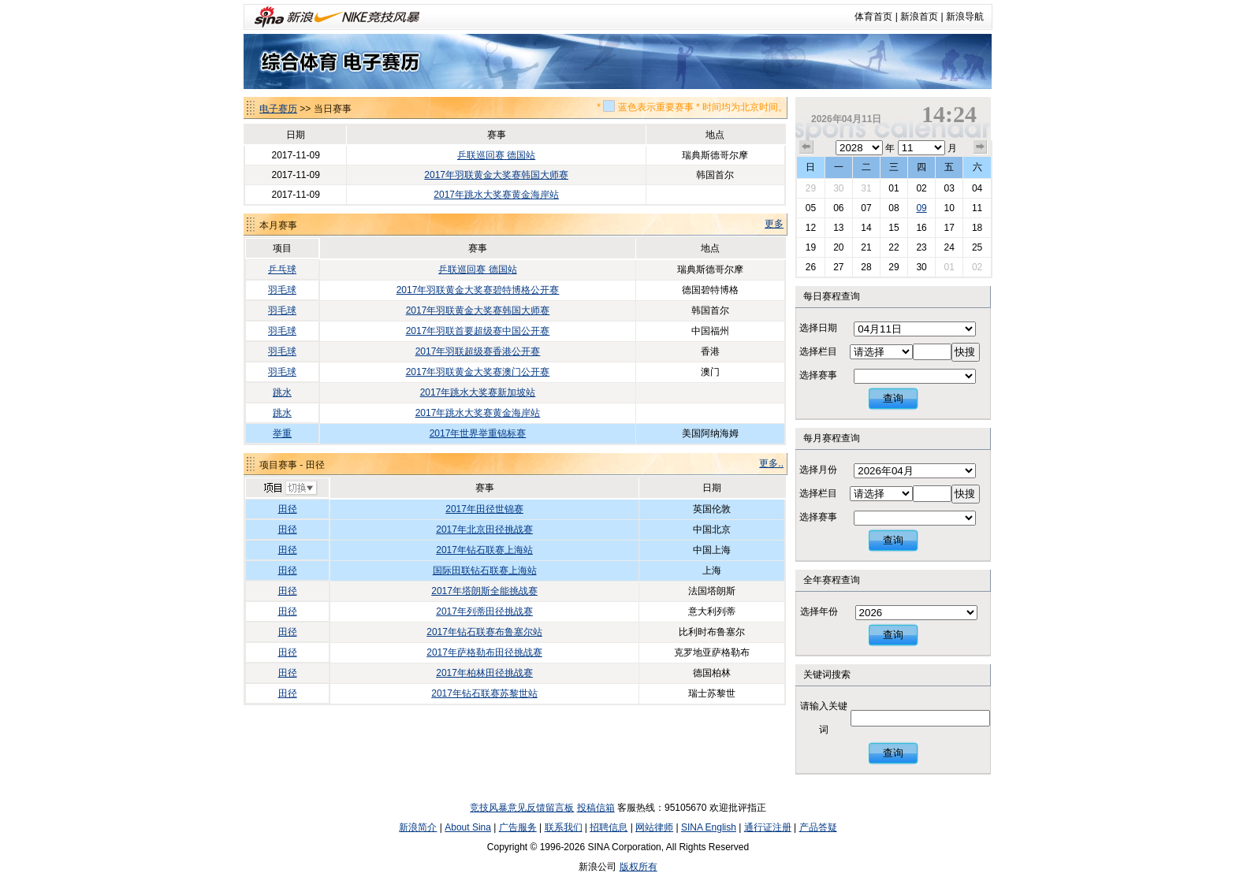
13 (838, 227)
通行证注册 (767, 827)
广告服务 (518, 827)
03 (949, 188)
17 (949, 227)
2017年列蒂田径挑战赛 (484, 611)
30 (838, 188)
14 (866, 227)
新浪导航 (965, 16)
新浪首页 (919, 16)
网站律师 (654, 827)
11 (977, 208)
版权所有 (638, 866)
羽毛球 (282, 289)
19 (811, 247)
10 (949, 208)
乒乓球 (282, 269)
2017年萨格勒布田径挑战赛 (484, 652)
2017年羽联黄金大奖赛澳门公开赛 (478, 371)
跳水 (282, 392)
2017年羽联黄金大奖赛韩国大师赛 (496, 174)
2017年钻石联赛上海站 (484, 550)
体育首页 (873, 16)
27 (838, 267)
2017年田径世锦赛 (484, 509)
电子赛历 (278, 108)
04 (977, 188)
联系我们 (564, 827)
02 (921, 188)
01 (893, 188)
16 (921, 227)
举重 (282, 433)
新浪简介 (418, 827)
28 (866, 267)
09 (921, 208)
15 (893, 227)
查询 (893, 398)
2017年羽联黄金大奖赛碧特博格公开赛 (478, 289)
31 (866, 188)
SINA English (708, 827)
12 (811, 227)
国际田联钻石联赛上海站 (485, 570)
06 (838, 208)
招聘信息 (608, 827)
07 (866, 208)
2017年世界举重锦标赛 (478, 433)
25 (977, 247)
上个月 (806, 147)
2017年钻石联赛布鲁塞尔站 (484, 631)
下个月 (981, 147)
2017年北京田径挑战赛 (484, 529)
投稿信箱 (596, 807)
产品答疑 (818, 827)
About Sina (468, 827)
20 (838, 247)
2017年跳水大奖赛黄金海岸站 (496, 194)
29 (811, 188)
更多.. (771, 463)
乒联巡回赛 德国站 (496, 155)
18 (977, 227)
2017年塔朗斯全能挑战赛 (484, 590)
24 (949, 247)
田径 (287, 509)
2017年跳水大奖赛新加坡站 (478, 392)
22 (893, 247)
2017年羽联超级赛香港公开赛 (478, 351)
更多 (774, 223)
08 (893, 208)
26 (811, 267)
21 (866, 247)
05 (811, 208)
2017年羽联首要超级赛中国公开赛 (478, 330)
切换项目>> (290, 488)
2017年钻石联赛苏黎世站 (484, 693)
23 (921, 247)
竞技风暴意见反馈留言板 (522, 807)
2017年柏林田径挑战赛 (484, 672)
